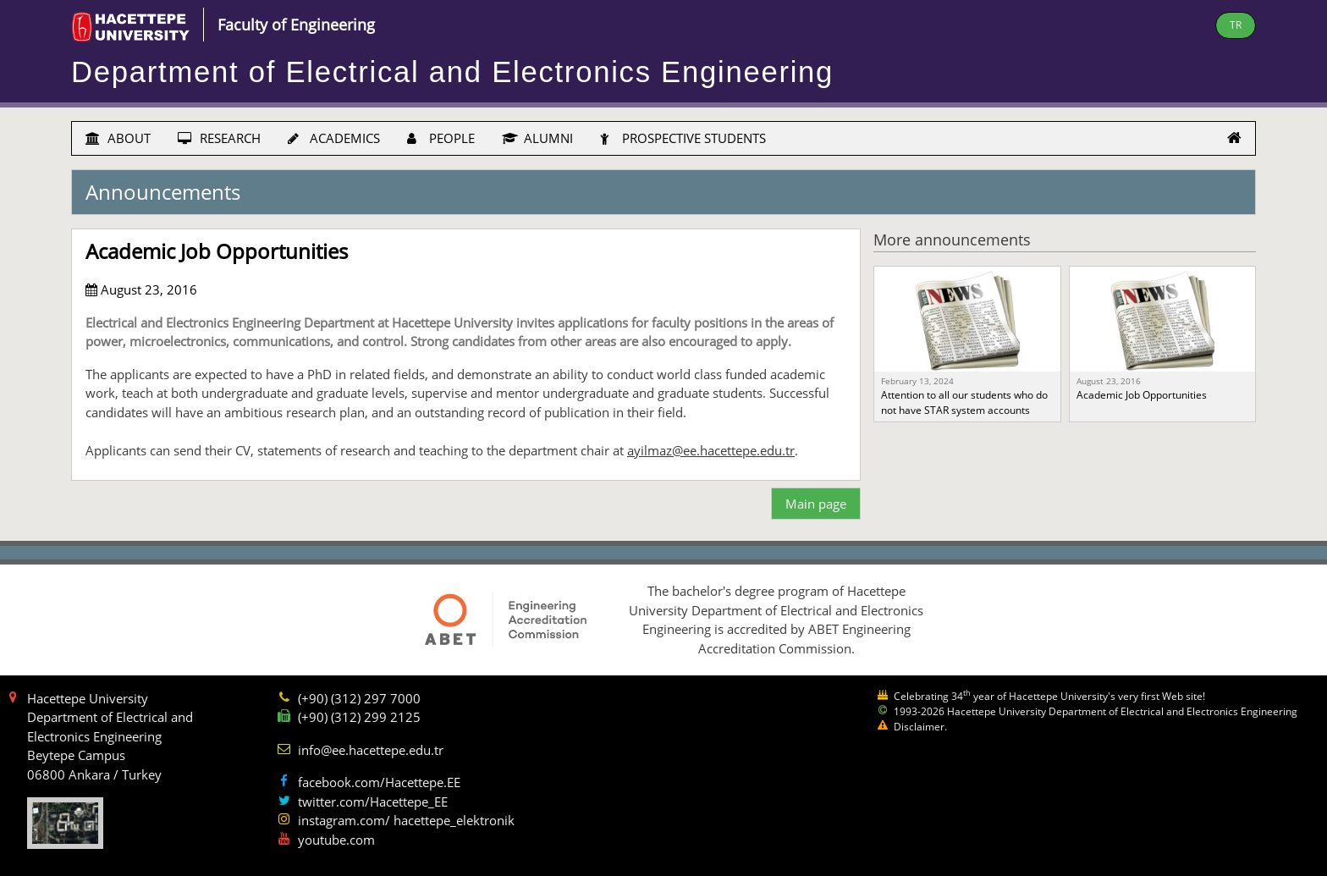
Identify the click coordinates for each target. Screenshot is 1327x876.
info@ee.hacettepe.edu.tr (370, 749)
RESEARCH (219, 137)
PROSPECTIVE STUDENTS (683, 137)
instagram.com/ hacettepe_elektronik (406, 820)
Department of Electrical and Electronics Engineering (452, 72)
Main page (815, 503)
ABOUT (118, 137)
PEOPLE (441, 137)
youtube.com (336, 839)
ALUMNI (537, 137)
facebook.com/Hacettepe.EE (379, 782)
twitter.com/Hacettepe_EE (373, 801)
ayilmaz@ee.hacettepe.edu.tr (711, 450)
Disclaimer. (920, 726)
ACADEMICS (334, 137)
